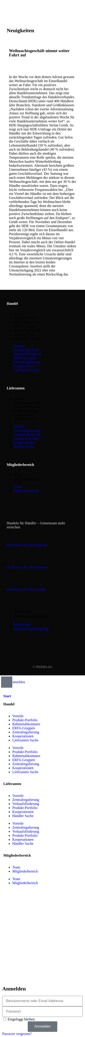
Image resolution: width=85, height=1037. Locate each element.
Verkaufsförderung (26, 407)
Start (7, 696)
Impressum (22, 611)
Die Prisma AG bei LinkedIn (26, 589)
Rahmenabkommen (27, 322)
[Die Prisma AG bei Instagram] (9, 558)
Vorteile (19, 314)
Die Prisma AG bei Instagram (27, 567)
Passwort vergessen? (17, 1034)
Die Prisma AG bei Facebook (27, 545)
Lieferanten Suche (26, 338)
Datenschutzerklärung (31, 616)
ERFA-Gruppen (24, 326)
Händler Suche (24, 419)
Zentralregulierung (26, 330)
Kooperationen (24, 334)
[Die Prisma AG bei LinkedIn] (9, 580)
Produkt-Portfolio (26, 318)
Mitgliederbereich (26, 479)
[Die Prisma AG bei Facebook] (9, 536)
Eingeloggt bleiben (19, 1019)
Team (17, 475)
